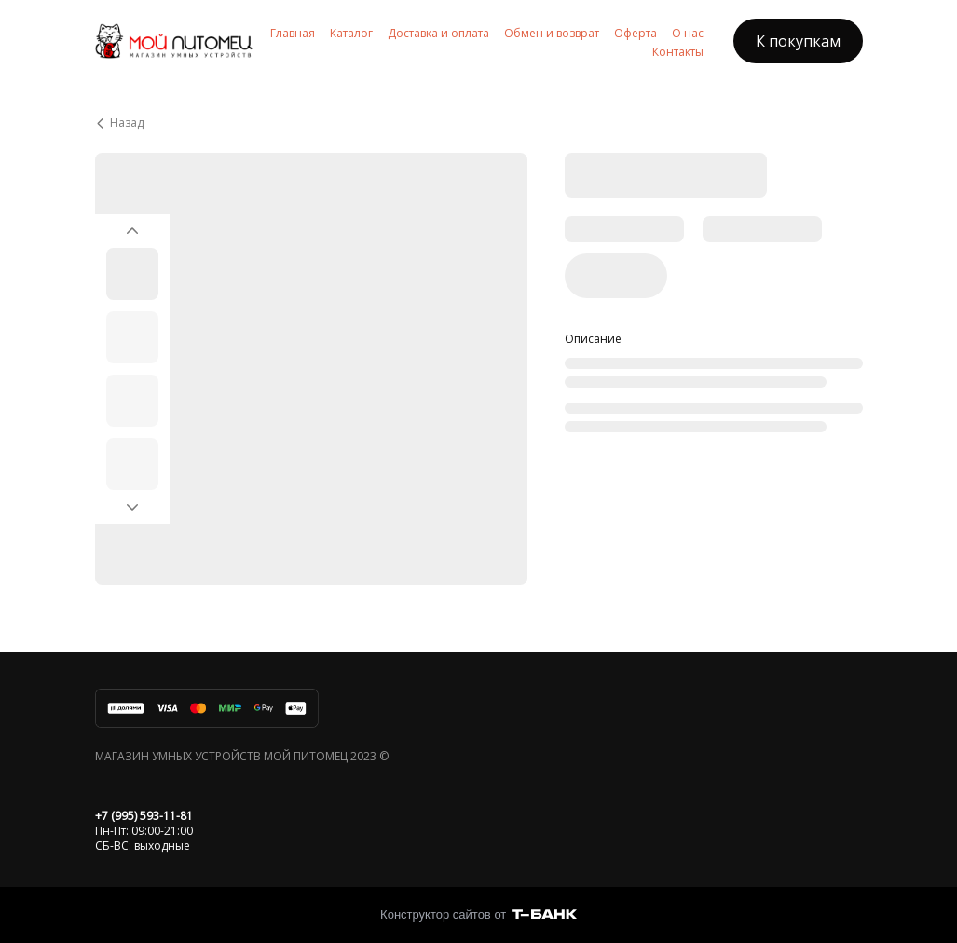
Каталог (351, 33)
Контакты (678, 52)
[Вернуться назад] (479, 123)
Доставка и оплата (438, 33)
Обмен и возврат (551, 33)
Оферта (635, 33)
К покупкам (798, 41)
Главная (292, 33)
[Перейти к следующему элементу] (132, 512)
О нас (688, 33)
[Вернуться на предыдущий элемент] (132, 225)
